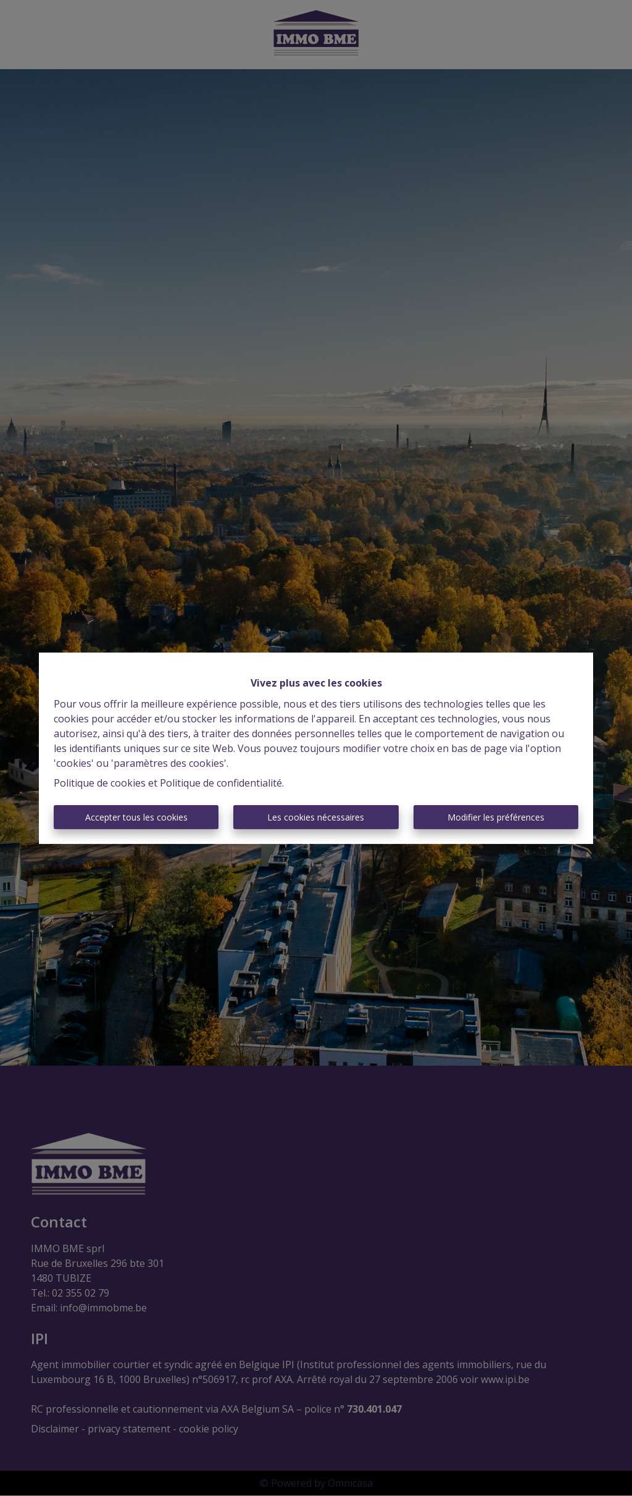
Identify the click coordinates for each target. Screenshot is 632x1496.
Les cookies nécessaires (315, 817)
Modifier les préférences (495, 817)
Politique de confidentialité (221, 783)
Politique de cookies (100, 783)
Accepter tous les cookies (136, 817)
